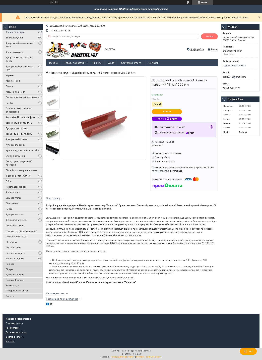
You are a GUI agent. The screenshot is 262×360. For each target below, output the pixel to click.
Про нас (10, 263)
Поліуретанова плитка (17, 236)
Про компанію (13, 327)
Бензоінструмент (14, 37)
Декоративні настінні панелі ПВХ (20, 68)
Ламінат (10, 86)
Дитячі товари (13, 192)
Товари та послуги (15, 32)
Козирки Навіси (13, 80)
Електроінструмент (15, 155)
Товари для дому (15, 258)
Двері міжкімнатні (15, 52)
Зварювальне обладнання (19, 122)
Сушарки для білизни (17, 128)
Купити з (166, 118)
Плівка (9, 208)
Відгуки (9, 269)
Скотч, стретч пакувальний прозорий (19, 163)
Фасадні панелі (13, 247)
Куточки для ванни (15, 144)
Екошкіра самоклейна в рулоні (21, 230)
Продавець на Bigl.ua (131, 353)
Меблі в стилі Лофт (15, 91)
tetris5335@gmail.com (234, 76)
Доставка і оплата (15, 274)
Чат (248, 351)
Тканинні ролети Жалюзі (18, 175)
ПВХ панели (12, 203)
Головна (53, 63)
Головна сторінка (14, 323)
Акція (111, 63)
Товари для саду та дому (19, 133)
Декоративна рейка (16, 219)
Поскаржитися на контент (123, 356)
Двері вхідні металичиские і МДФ (20, 45)
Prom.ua (147, 350)
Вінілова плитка (13, 197)
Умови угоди (12, 285)
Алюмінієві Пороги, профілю (20, 117)
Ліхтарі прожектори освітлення (21, 170)
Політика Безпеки (15, 279)
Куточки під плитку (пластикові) (21, 150)
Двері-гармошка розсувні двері (19, 59)
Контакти (10, 295)
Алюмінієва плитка (15, 225)
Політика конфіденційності (149, 356)
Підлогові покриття (15, 252)
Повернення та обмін (17, 290)
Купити (167, 111)
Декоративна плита (16, 214)
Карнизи (10, 75)
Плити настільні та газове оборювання (18, 110)
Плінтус (9, 102)
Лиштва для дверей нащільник (21, 97)
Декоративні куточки (16, 139)
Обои (8, 181)
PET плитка (11, 241)
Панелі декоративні (16, 186)
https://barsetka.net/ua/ (234, 65)
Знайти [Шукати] (209, 36)
